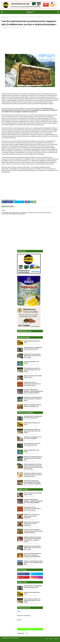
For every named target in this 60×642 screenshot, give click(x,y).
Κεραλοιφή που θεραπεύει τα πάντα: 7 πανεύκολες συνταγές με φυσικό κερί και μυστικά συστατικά (33, 475)
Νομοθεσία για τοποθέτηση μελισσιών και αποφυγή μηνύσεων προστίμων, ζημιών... (33, 399)
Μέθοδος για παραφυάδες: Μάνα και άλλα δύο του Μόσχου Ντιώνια (32, 405)
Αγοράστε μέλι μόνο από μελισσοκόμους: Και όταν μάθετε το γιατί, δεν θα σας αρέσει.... (32, 384)
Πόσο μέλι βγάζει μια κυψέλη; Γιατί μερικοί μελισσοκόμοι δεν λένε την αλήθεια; (32, 370)
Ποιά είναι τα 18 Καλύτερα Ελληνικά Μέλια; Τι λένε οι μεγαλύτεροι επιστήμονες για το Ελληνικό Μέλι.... (32, 555)
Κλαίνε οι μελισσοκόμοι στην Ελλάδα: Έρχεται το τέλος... (33, 376)
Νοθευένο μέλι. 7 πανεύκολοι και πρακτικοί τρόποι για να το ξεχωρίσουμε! (31, 516)
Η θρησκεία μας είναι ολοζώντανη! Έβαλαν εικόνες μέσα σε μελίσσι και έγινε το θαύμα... (32, 355)
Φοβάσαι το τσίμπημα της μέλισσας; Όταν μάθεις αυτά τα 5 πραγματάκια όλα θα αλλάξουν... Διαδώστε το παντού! (32, 539)
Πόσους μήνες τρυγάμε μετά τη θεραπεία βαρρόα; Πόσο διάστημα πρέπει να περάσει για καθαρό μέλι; (32, 482)
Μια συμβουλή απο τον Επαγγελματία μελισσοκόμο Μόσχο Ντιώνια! (33, 348)
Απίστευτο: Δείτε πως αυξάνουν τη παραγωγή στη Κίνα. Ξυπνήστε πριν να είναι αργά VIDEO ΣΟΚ (33, 531)
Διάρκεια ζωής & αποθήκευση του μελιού (32, 341)
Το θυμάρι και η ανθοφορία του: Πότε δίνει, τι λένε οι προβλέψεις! (32, 437)
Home (46, 638)
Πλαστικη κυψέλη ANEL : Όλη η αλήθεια (31, 362)
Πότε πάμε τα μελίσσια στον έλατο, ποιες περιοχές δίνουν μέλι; (32, 444)
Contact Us (56, 638)
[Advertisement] (30, 41)
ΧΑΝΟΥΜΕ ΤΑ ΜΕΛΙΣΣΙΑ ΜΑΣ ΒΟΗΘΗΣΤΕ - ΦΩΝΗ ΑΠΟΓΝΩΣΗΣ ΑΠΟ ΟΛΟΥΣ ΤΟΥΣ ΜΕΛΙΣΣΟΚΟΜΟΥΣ (33, 391)
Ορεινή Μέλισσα (6, 27)
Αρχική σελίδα (5, 16)
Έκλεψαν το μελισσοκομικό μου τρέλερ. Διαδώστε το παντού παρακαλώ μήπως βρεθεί (33, 562)
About (51, 638)
